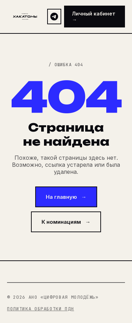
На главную (66, 197)
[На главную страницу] (25, 16)
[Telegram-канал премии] (54, 16)
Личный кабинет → (93, 17)
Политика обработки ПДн (40, 309)
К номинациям (66, 221)
